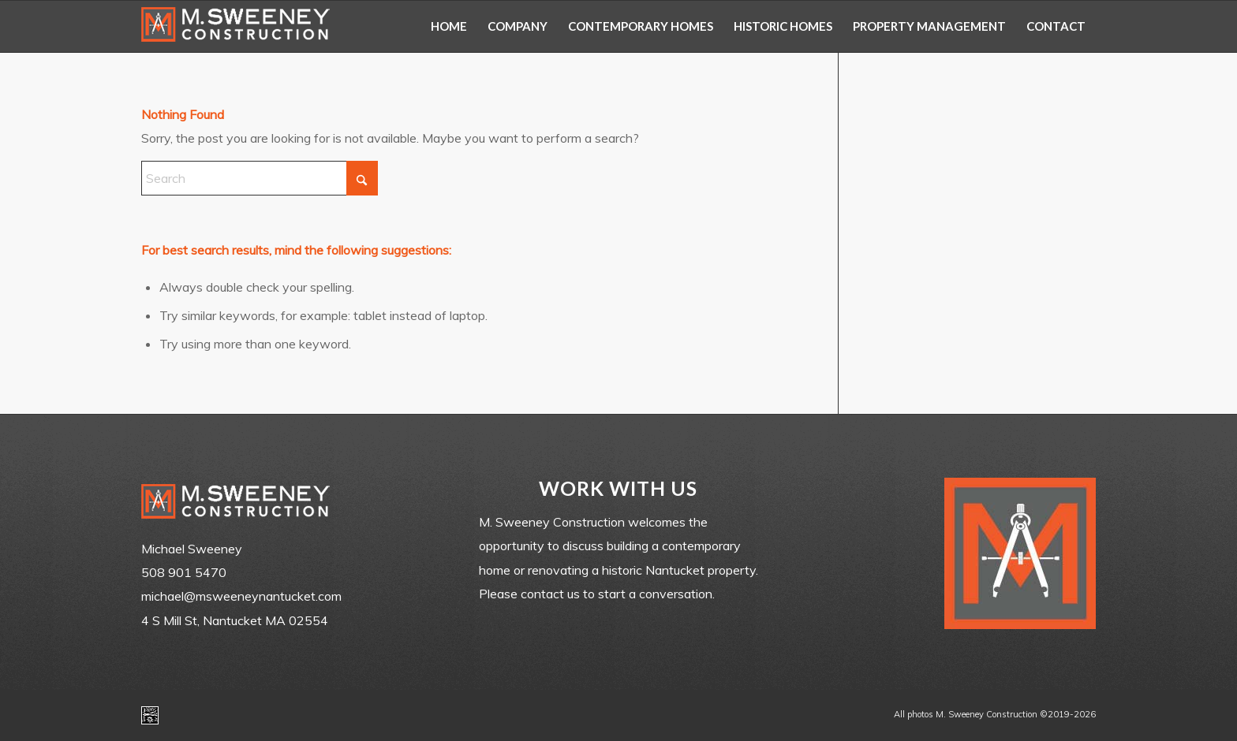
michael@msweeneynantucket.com (241, 596)
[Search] (259, 178)
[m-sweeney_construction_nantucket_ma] (236, 26)
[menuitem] (448, 26)
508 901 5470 (183, 572)
